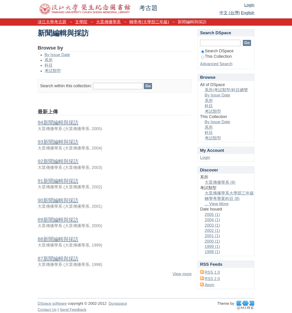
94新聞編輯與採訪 (58, 122)
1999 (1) (212, 246)
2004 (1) (212, 220)
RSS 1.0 (212, 272)
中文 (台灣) (229, 13)
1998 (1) (212, 252)
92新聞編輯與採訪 (58, 161)
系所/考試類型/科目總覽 (226, 90)
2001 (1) (212, 236)
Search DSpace (217, 51)
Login (249, 5)
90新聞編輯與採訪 (58, 200)
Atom (209, 285)
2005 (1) (212, 214)
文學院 (81, 22)
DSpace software (52, 303)
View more (182, 274)
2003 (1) (212, 225)
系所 (48, 60)
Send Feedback (73, 310)
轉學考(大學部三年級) (149, 22)
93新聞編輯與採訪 (58, 142)
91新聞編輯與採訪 (58, 181)
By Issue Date (57, 55)
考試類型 (52, 70)
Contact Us (47, 310)
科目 (48, 65)
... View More (217, 204)
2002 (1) (212, 230)
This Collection (216, 56)
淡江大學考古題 (52, 22)
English (247, 13)
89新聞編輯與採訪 (58, 220)
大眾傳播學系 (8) (220, 182)
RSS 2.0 (212, 278)
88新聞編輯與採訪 (58, 239)
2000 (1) (212, 241)
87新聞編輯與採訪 (58, 258)
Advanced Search (216, 64)
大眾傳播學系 (108, 22)
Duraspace (118, 303)
